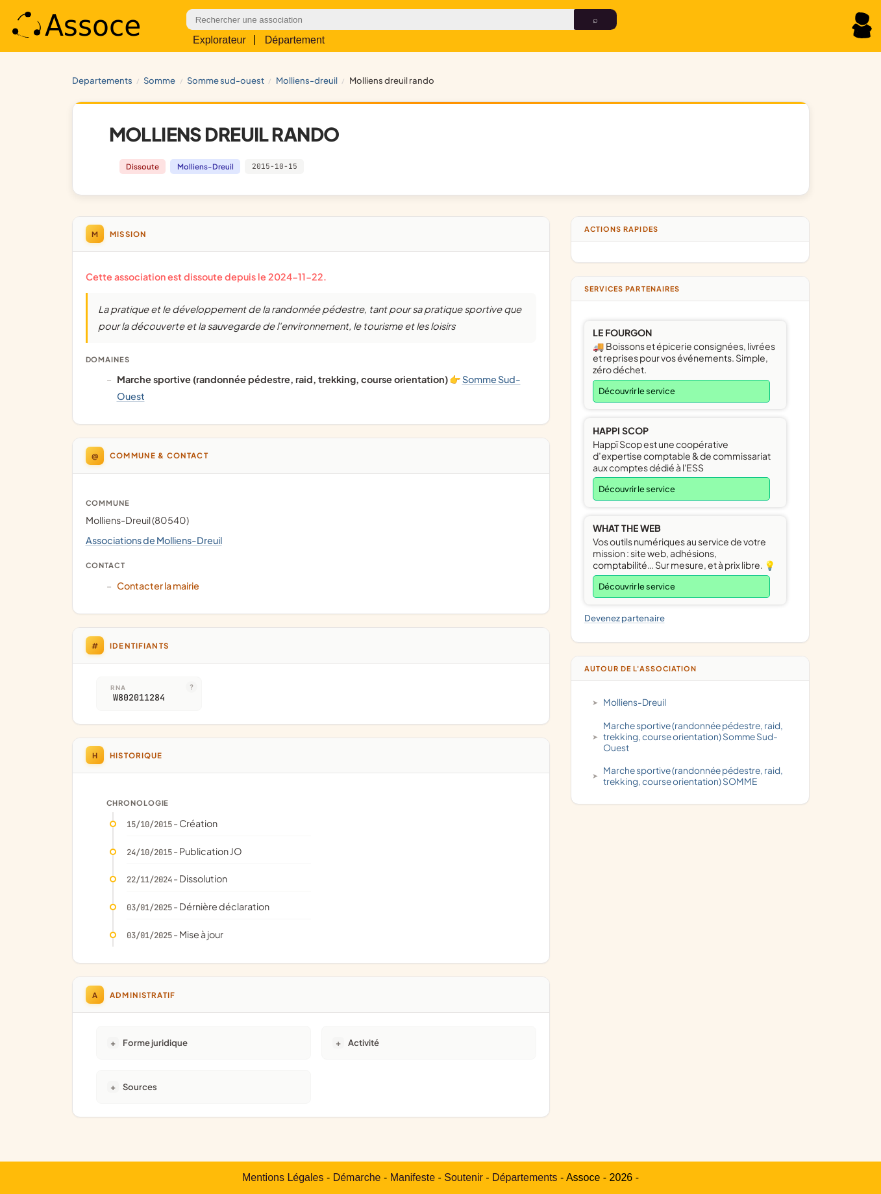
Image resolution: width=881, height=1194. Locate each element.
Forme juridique (155, 1042)
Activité (363, 1042)
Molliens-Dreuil (307, 80)
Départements (525, 1177)
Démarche (357, 1177)
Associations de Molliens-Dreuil (154, 540)
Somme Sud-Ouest (225, 80)
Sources (140, 1086)
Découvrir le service (637, 391)
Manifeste (412, 1177)
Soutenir (463, 1177)
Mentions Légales (282, 1177)
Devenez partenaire (624, 617)
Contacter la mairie (158, 585)
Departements (102, 80)
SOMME (159, 80)
